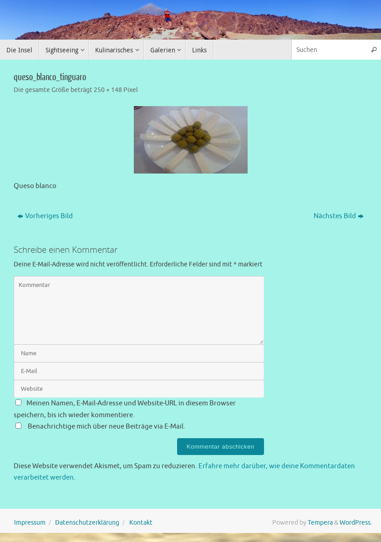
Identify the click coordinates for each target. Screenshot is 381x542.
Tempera (320, 523)
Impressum (30, 523)
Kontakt (140, 523)
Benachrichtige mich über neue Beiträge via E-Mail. (106, 426)
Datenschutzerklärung (87, 523)
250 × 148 (108, 90)
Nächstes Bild (339, 216)
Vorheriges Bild (45, 216)
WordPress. (356, 523)
